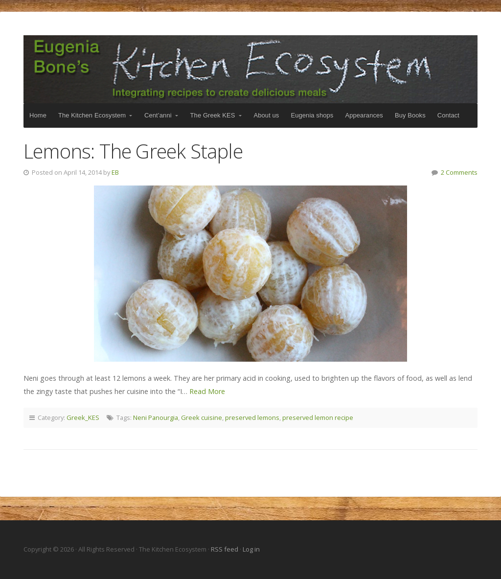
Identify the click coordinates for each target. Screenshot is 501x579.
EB (115, 172)
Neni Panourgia (155, 417)
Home (37, 115)
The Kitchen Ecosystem (250, 69)
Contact (448, 115)
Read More (207, 391)
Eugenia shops (312, 115)
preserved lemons (252, 417)
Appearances (364, 115)
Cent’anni (158, 115)
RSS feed (225, 549)
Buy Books (410, 115)
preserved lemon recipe (317, 417)
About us (266, 115)
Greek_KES (83, 417)
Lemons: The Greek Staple (133, 151)
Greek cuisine (201, 417)
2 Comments (459, 172)
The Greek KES (212, 115)
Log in (251, 549)
